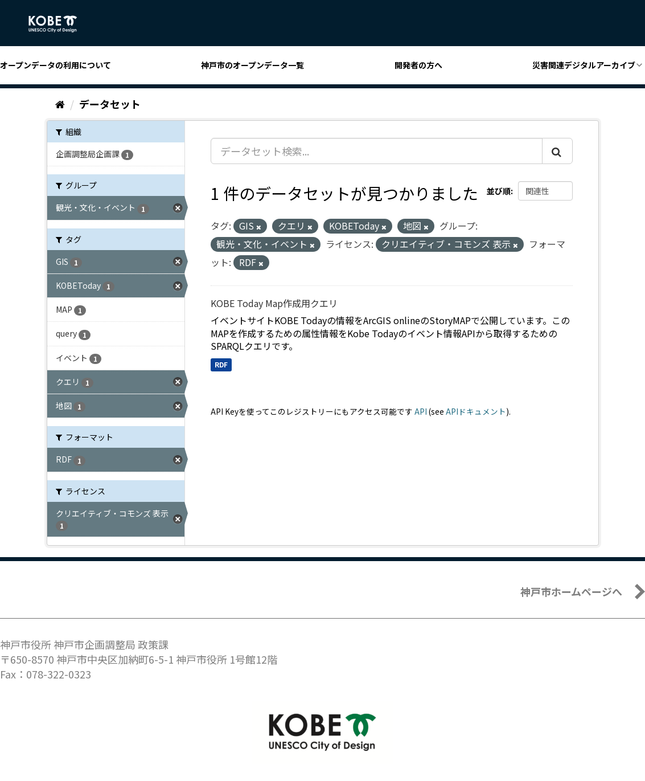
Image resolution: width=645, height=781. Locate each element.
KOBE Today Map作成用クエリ (274, 303)
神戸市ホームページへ (571, 591)
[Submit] (557, 151)
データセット (110, 103)
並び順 (499, 191)
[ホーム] (60, 103)
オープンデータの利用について (55, 65)
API (420, 411)
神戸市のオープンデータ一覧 (252, 65)
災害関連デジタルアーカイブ (583, 65)
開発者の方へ (418, 65)
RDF (221, 364)
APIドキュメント (476, 411)
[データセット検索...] (377, 151)
